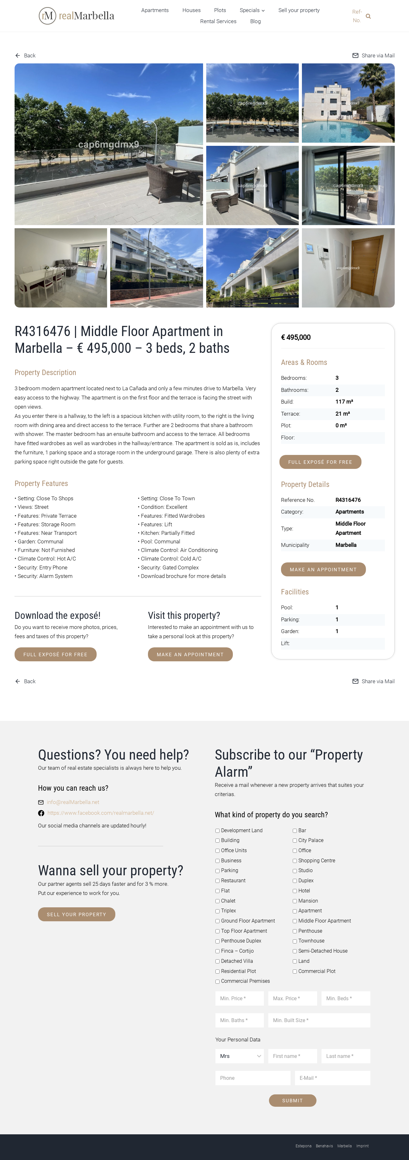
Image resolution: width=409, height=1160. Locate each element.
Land (301, 956)
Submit (292, 1095)
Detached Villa (233, 956)
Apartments (155, 10)
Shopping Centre (313, 858)
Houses (191, 10)
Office (301, 849)
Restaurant (229, 878)
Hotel (301, 888)
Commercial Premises (241, 976)
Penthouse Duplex (237, 937)
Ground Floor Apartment (243, 917)
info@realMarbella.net (73, 801)
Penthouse (307, 927)
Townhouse (307, 937)
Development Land (237, 829)
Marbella (344, 1140)
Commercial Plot (313, 966)
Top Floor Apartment (239, 927)
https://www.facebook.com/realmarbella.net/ (101, 812)
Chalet (224, 897)
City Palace (307, 839)
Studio (302, 868)
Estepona (303, 1140)
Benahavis (324, 1140)
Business (227, 858)
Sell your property (299, 10)
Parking (225, 868)
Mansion (304, 897)
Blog (255, 21)
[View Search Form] (359, 16)
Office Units (230, 849)
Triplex (224, 907)
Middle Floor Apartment (320, 917)
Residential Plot (234, 966)
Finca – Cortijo (233, 946)
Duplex (302, 878)
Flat (222, 888)
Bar (299, 829)
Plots (220, 10)
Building (226, 839)
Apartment (306, 907)
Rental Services (218, 21)
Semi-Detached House (319, 946)
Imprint (362, 1140)
